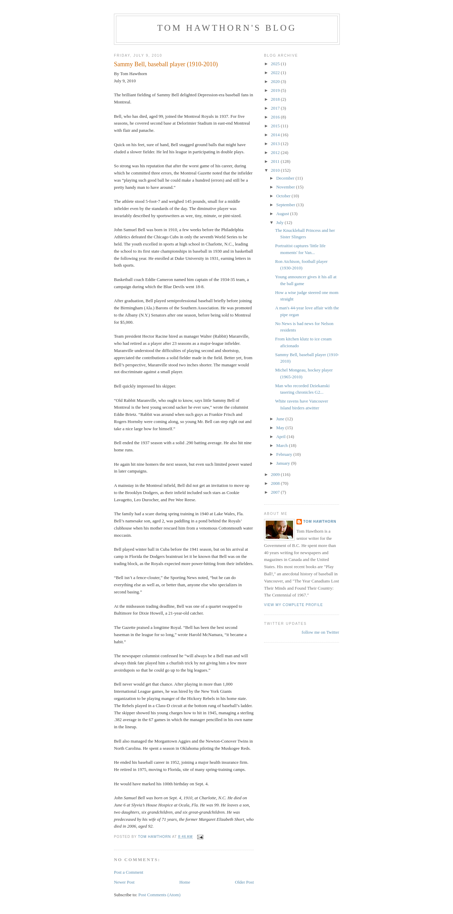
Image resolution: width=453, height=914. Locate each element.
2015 (276, 125)
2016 (276, 116)
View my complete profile (293, 605)
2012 (276, 152)
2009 (276, 474)
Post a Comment (128, 872)
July (280, 222)
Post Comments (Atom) (159, 894)
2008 (276, 483)
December (286, 178)
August (283, 213)
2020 (276, 81)
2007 (276, 492)
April (281, 436)
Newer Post (124, 882)
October (284, 195)
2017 (276, 108)
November (286, 186)
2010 (276, 170)
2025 (276, 63)
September (286, 204)
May (281, 427)
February (284, 454)
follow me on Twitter (320, 632)
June (281, 418)
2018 (276, 99)
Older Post (244, 882)
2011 (276, 161)
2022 (276, 72)
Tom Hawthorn (319, 521)
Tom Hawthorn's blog (227, 28)
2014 (276, 134)
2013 (276, 143)
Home (184, 882)
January (283, 463)
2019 (276, 90)
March (282, 445)
